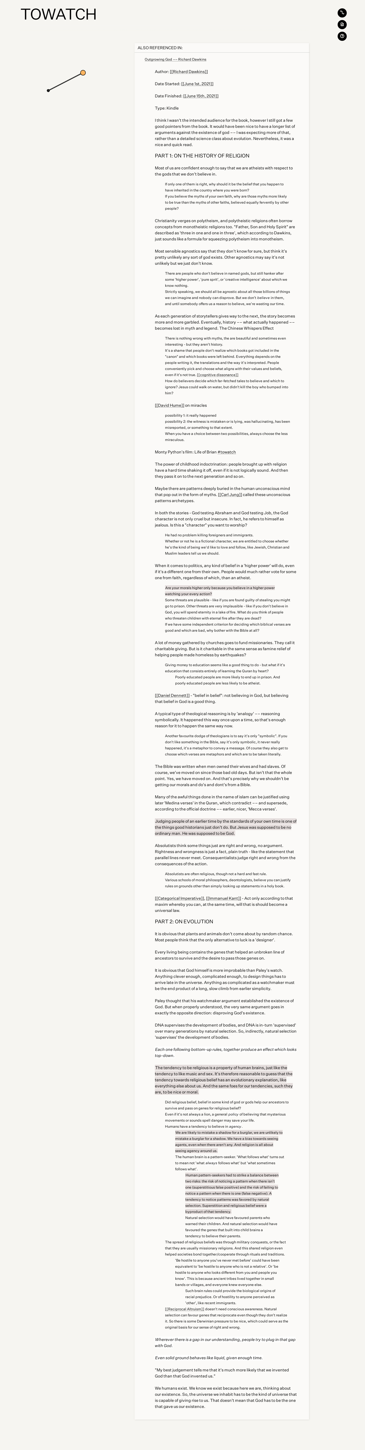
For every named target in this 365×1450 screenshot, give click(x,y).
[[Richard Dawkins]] (189, 71)
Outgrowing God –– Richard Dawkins (175, 59)
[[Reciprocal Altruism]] (184, 1309)
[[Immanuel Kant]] (223, 898)
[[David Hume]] (169, 405)
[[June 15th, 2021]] (200, 95)
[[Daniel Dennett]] (172, 695)
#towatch (226, 451)
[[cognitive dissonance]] (218, 375)
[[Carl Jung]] (230, 494)
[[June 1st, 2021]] (197, 83)
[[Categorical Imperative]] (179, 898)
